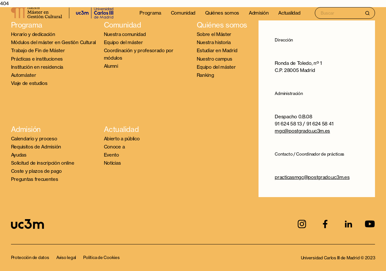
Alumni (111, 66)
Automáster (23, 75)
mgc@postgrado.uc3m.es (302, 131)
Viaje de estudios (29, 83)
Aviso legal (66, 257)
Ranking (205, 75)
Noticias (112, 163)
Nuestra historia (214, 42)
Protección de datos (30, 257)
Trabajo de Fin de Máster (38, 50)
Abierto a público (122, 139)
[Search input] (345, 12)
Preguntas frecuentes (34, 179)
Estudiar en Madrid (217, 50)
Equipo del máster (123, 42)
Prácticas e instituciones (37, 59)
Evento (111, 155)
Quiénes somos (222, 13)
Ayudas (19, 155)
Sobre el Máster (214, 34)
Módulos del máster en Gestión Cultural (53, 42)
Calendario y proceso (34, 139)
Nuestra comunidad (125, 34)
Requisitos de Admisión (36, 147)
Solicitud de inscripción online (42, 163)
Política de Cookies (101, 257)
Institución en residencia (37, 67)
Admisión (259, 13)
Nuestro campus (214, 59)
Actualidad (289, 13)
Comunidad (183, 13)
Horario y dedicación (33, 34)
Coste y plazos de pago (36, 171)
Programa (150, 13)
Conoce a (114, 147)
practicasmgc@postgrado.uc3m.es (312, 177)
